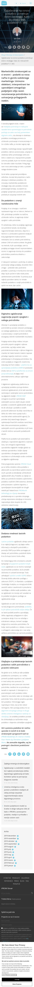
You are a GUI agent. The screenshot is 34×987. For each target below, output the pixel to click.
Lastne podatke (7, 541)
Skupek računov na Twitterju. (8, 904)
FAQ (27, 881)
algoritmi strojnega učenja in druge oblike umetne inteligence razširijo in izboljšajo (15, 714)
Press (16, 881)
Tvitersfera (11, 899)
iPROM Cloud (26, 464)
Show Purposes (17, 984)
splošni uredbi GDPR (18, 575)
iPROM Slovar (7, 888)
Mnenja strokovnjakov (15, 55)
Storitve (7, 878)
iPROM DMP (21, 396)
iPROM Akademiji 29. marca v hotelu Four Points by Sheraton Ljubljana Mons (15, 739)
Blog (3, 55)
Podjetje (16, 884)
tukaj (27, 938)
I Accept (17, 979)
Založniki (25, 878)
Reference (8, 881)
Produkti (16, 878)
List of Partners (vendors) (9, 975)
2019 (11, 836)
